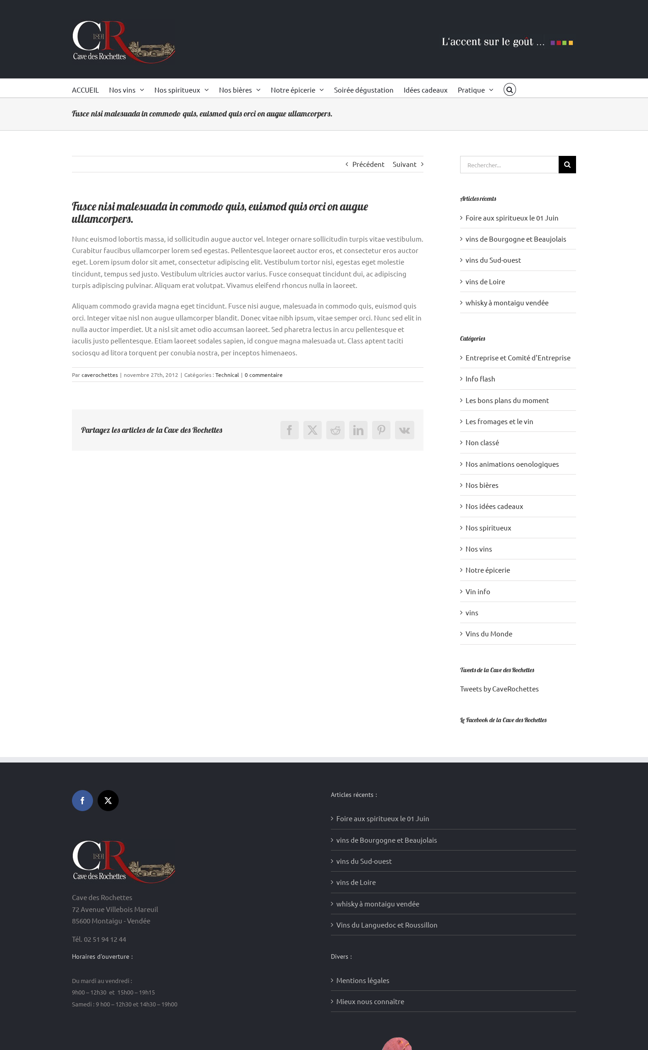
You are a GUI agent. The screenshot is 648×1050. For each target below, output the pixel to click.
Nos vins (479, 548)
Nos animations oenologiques (512, 463)
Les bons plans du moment (507, 400)
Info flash (480, 378)
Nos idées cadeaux (494, 506)
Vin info (478, 591)
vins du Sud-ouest (493, 259)
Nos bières (482, 485)
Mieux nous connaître (370, 846)
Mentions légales (363, 825)
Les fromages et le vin (499, 421)
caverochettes (100, 374)
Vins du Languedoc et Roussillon (387, 770)
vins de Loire (485, 281)
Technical (227, 374)
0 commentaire (264, 374)
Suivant (405, 164)
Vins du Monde (489, 633)
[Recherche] (567, 164)
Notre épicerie (488, 569)
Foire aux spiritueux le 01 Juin (512, 217)
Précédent (368, 164)
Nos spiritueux (488, 527)
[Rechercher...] (509, 164)
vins (472, 612)
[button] (510, 88)
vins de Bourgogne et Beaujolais (516, 238)
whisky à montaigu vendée (507, 302)
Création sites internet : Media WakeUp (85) (230, 1030)
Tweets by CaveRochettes (499, 688)
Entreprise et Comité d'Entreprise (518, 357)
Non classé (482, 442)
